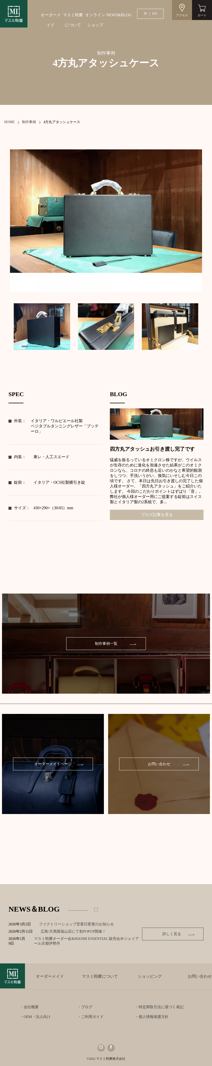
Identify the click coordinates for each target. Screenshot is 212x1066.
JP (145, 14)
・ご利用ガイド (90, 1017)
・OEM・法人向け (35, 1017)
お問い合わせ (159, 764)
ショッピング (150, 976)
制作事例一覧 (106, 644)
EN (154, 14)
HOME (9, 122)
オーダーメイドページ (53, 764)
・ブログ (84, 1007)
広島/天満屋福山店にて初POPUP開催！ (77, 931)
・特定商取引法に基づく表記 (159, 1007)
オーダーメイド (51, 20)
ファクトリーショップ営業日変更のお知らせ (76, 924)
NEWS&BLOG (117, 15)
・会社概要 (29, 1007)
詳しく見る (172, 934)
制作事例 (29, 122)
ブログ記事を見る (157, 514)
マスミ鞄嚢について (73, 20)
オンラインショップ (95, 20)
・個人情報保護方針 (152, 1017)
